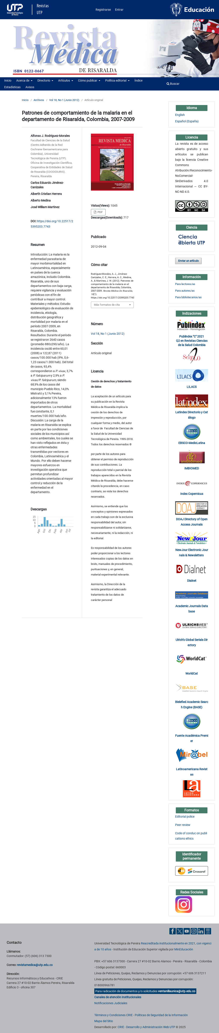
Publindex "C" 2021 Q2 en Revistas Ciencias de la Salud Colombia (191, 341)
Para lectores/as (185, 284)
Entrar (119, 9)
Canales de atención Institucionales (117, 997)
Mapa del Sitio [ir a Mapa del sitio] (103, 1021)
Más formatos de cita (107, 304)
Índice (138, 80)
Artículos (64, 80)
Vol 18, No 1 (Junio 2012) (64, 100)
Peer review (182, 825)
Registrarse (103, 9)
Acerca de (23, 80)
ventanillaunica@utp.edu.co (176, 991)
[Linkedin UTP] (201, 931)
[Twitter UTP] (179, 931)
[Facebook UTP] (172, 931)
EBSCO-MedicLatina (191, 443)
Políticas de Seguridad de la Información (161, 1015)
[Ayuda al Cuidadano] (208, 931)
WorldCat (191, 673)
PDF (100, 212)
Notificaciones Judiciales (110, 1003)
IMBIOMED (191, 468)
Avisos (29, 87)
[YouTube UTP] (186, 931)
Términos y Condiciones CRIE (113, 1015)
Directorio (44, 80)
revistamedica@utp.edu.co (35, 965)
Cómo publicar (88, 80)
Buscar (173, 83)
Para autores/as (185, 290)
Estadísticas (12, 87)
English (180, 115)
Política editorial (116, 80)
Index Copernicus (191, 493)
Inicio (7, 80)
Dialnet (191, 580)
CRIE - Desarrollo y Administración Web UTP (146, 1027)
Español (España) (187, 121)
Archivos (39, 100)
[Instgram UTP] (194, 931)
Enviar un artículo (188, 260)
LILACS (192, 387)
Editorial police (184, 816)
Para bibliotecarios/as (188, 297)
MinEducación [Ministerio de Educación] (183, 949)
